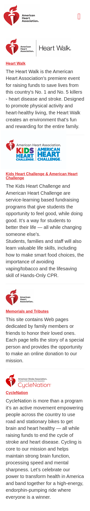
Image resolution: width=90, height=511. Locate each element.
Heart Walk (15, 63)
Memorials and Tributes (27, 311)
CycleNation (17, 393)
